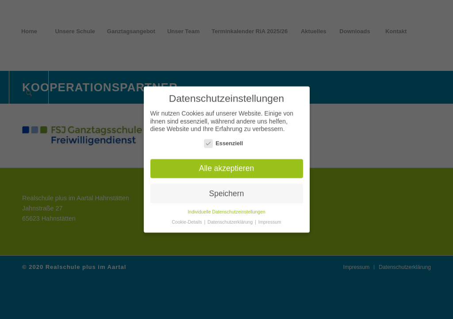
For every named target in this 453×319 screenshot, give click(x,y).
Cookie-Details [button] (187, 219)
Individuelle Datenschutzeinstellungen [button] (226, 209)
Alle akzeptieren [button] (226, 165)
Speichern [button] (226, 191)
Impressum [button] (269, 219)
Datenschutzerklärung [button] (230, 219)
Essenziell (223, 140)
